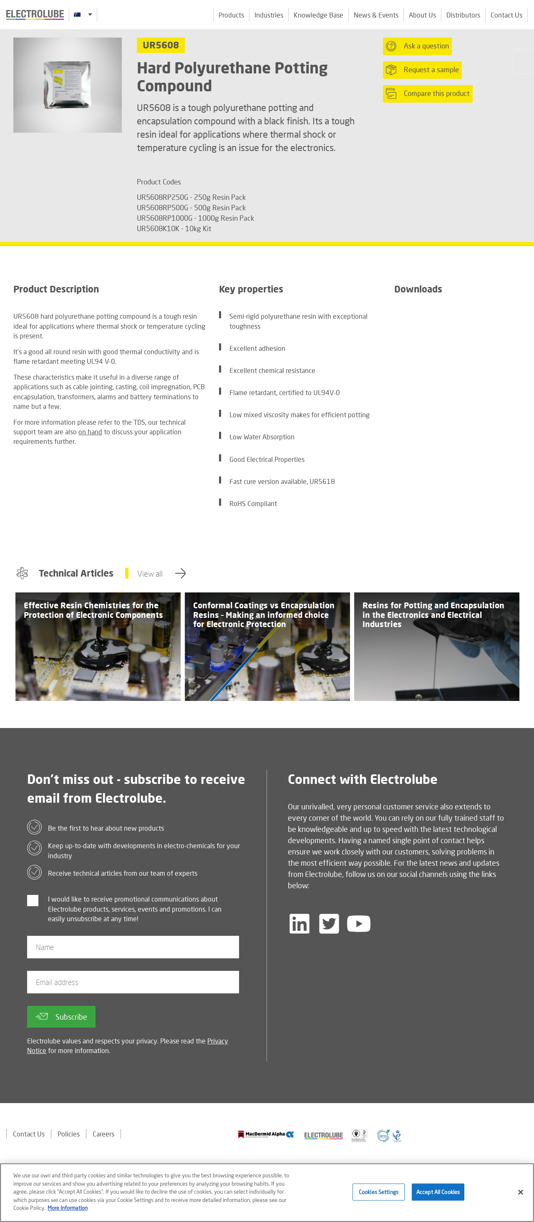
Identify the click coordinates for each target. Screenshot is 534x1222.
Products (231, 15)
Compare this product (428, 93)
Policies (69, 1134)
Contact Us (506, 15)
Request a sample (422, 69)
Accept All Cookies (438, 1196)
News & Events (376, 15)
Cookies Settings (378, 1196)
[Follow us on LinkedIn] (299, 923)
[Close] (520, 1196)
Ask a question (417, 46)
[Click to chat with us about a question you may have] (523, 61)
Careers (103, 1134)
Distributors (463, 15)
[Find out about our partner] (266, 1134)
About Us (422, 15)
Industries (268, 15)
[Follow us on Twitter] (329, 923)
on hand (90, 432)
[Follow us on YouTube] (358, 923)
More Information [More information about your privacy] (68, 1212)
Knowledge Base (318, 15)
